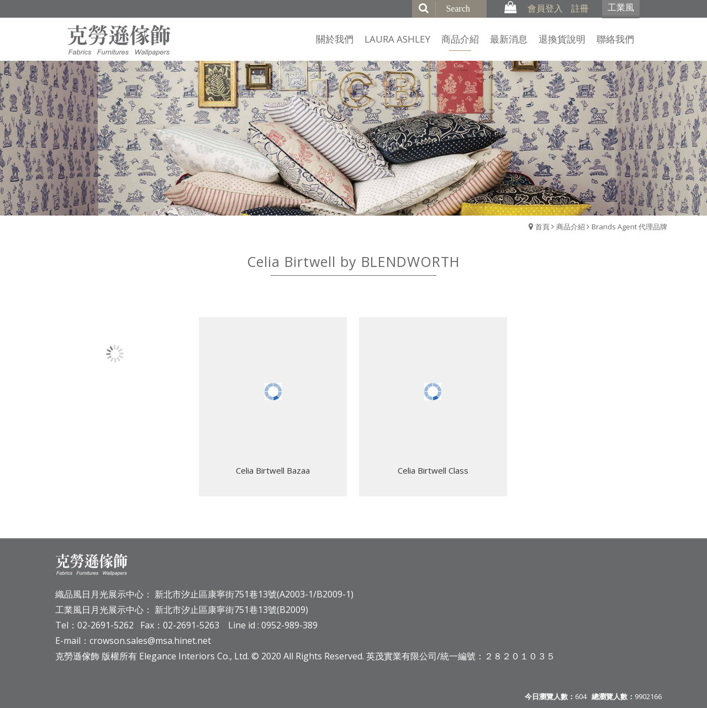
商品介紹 (570, 227)
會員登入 (545, 8)
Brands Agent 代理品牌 (629, 227)
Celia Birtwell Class (433, 471)
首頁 (542, 227)
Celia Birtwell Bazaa (273, 471)
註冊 (580, 8)
